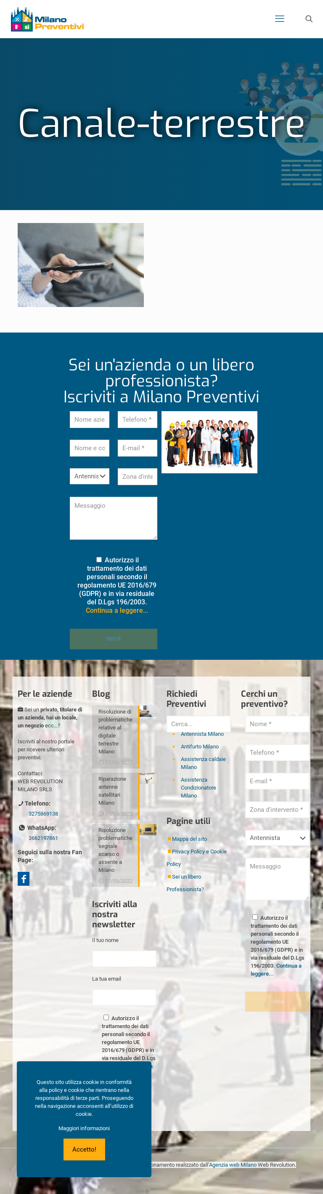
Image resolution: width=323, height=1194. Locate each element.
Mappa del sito (189, 839)
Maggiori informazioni (84, 1128)
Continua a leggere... (117, 610)
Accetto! (84, 1149)
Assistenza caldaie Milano (203, 763)
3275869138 (43, 814)
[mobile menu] (280, 19)
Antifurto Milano (200, 746)
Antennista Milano (202, 734)
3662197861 (43, 838)
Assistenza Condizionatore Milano (198, 788)
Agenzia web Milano (233, 1165)
